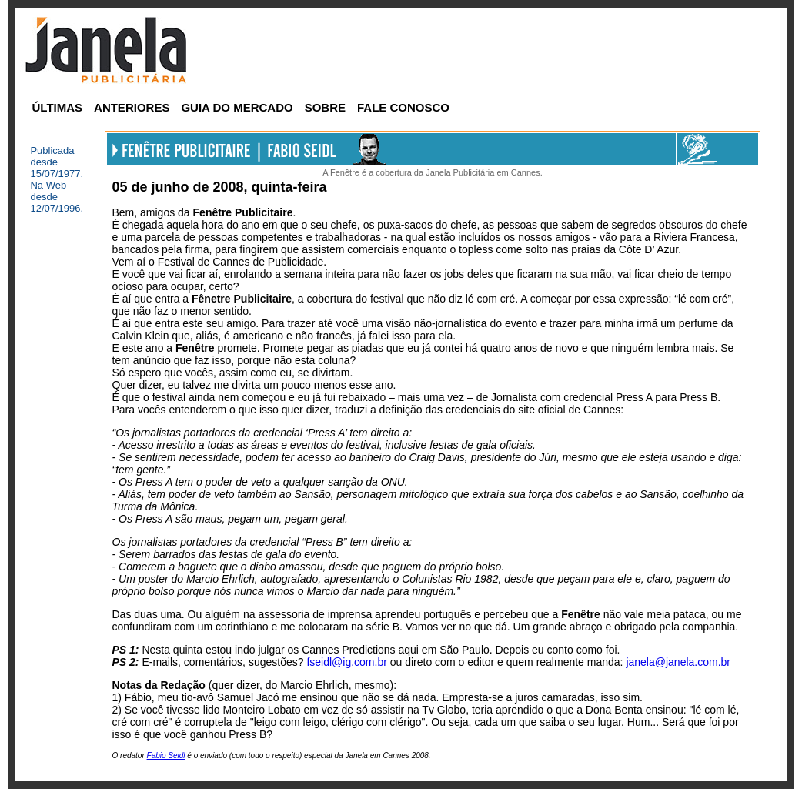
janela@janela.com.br (678, 662)
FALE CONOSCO (403, 107)
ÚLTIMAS (57, 107)
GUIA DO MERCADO (236, 107)
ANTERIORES (131, 107)
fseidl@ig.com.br (346, 662)
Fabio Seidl (166, 755)
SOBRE (325, 107)
